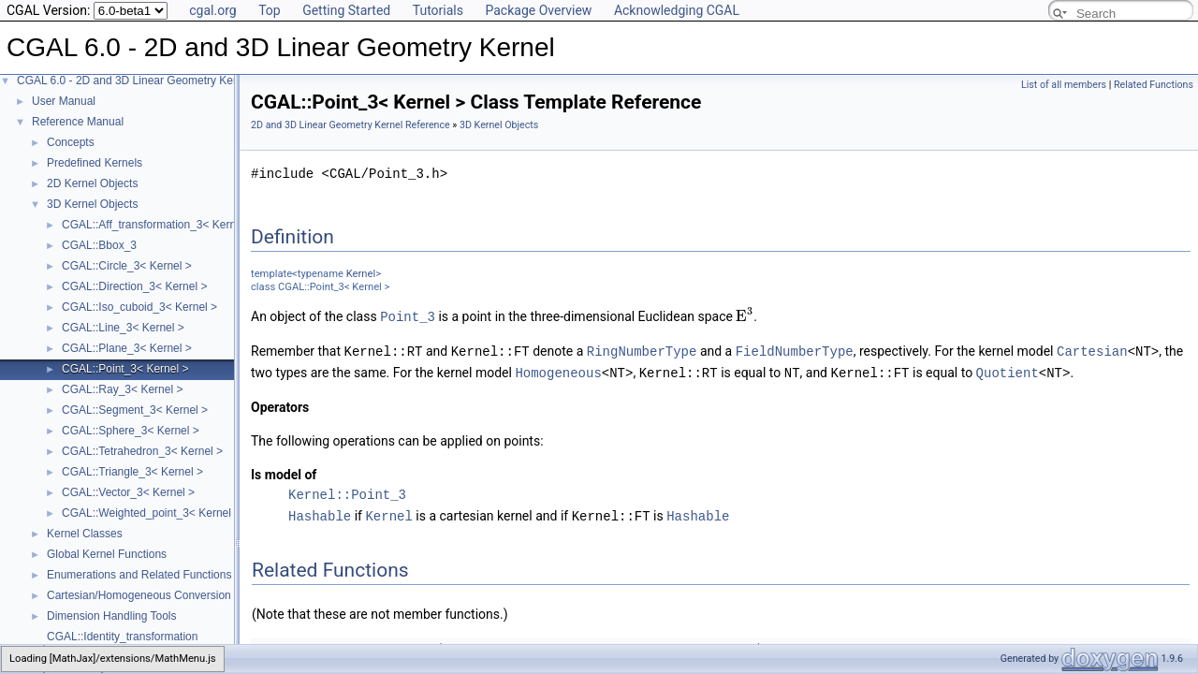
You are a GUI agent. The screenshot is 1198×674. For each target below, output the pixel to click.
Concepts (71, 142)
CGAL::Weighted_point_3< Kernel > (151, 513)
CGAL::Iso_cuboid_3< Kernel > (139, 307)
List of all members (1063, 85)
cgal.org (212, 10)
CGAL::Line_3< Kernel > (123, 327)
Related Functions (1153, 85)
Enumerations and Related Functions (139, 574)
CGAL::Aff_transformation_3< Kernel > (158, 224)
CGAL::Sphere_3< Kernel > (130, 430)
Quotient (1007, 370)
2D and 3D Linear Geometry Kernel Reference (350, 125)
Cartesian (1092, 350)
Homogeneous (558, 370)
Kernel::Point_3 (347, 492)
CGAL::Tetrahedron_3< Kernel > (142, 451)
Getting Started (346, 10)
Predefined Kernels (94, 162)
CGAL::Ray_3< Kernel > (122, 389)
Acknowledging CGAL (676, 10)
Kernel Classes (85, 533)
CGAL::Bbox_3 (99, 245)
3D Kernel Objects (92, 204)
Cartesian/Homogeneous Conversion (139, 595)
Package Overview (538, 10)
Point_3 (407, 316)
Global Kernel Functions (107, 554)
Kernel (360, 274)
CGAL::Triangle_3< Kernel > (132, 471)
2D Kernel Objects (92, 183)
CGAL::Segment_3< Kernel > (135, 410)
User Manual (63, 101)
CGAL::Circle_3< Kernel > (127, 265)
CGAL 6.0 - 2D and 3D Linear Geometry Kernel (134, 80)
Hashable (319, 512)
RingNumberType (642, 350)
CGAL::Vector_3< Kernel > (128, 492)
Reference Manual (78, 121)
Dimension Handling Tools (112, 616)
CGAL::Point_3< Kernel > (125, 368)
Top (269, 10)
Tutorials (438, 10)
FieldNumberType (795, 350)
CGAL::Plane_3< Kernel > (127, 348)
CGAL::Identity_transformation (122, 636)
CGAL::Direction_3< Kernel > (134, 286)
